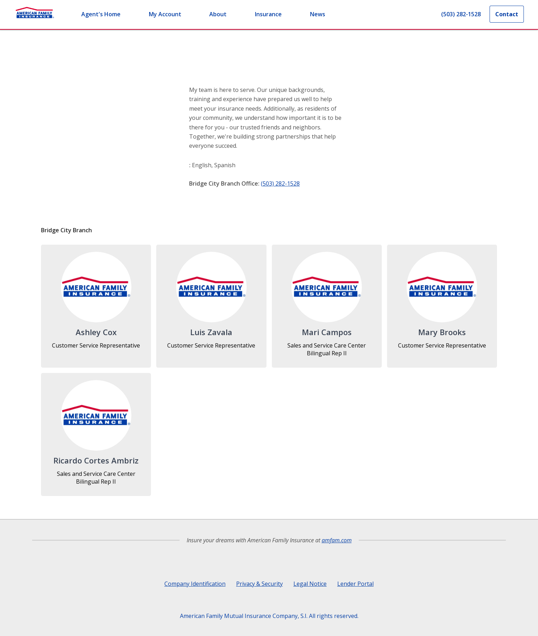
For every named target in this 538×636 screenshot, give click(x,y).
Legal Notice (310, 584)
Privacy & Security (259, 584)
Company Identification (195, 584)
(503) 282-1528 (280, 183)
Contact (506, 14)
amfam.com (337, 540)
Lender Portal (355, 584)
